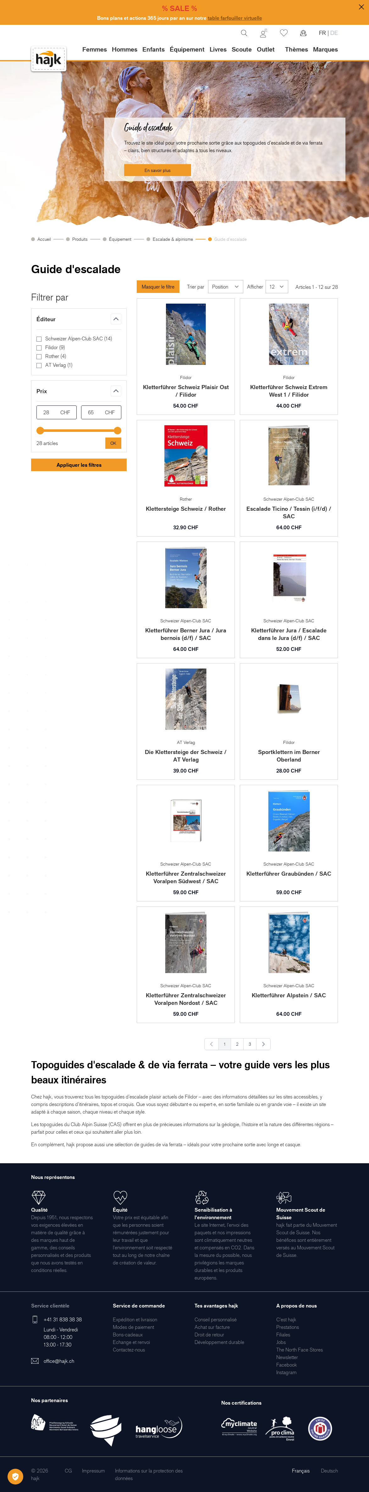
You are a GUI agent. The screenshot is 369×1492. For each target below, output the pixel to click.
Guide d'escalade (230, 239)
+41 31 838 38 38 (63, 1319)
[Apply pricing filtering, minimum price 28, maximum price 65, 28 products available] (113, 443)
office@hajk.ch (59, 1361)
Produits (80, 239)
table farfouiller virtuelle (235, 18)
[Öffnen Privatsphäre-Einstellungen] (15, 1476)
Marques (325, 49)
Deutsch (329, 1470)
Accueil (44, 239)
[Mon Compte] (264, 33)
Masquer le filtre (158, 287)
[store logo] (48, 59)
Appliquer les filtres (79, 465)
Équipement (120, 239)
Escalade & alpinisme (173, 239)
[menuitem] (135, 1319)
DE (333, 33)
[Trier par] (225, 286)
